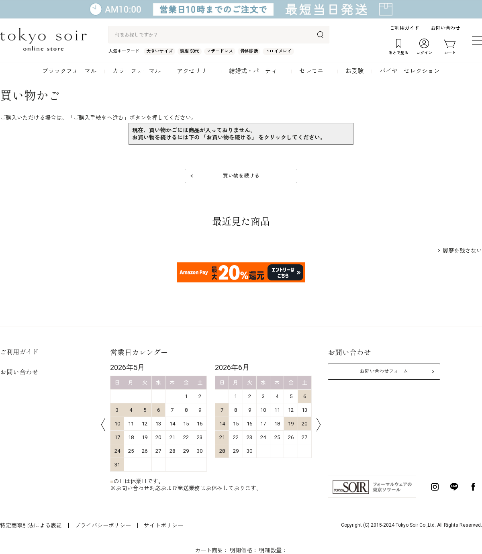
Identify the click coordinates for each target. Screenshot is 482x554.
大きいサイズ (159, 51)
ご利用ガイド (404, 28)
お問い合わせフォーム (384, 371)
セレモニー (314, 71)
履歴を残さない (462, 250)
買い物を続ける (241, 176)
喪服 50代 (189, 51)
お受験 (354, 71)
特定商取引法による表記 (31, 525)
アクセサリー (195, 71)
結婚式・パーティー (256, 71)
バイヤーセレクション (410, 71)
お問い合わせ (445, 28)
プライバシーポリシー (103, 525)
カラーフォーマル (136, 71)
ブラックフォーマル (69, 71)
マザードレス (219, 51)
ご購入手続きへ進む (98, 117)
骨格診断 (249, 51)
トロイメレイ (278, 51)
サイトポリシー (163, 525)
